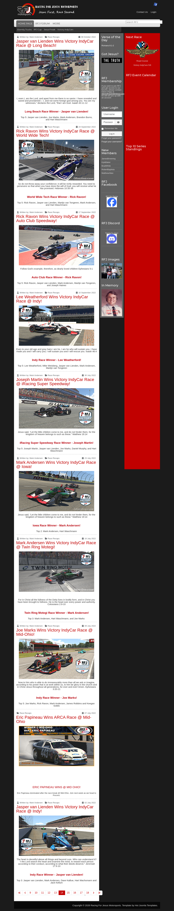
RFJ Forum (42, 23)
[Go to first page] (19, 893)
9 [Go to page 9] (30, 892)
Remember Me (111, 128)
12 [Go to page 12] (49, 892)
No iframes (142, 109)
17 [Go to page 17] (81, 892)
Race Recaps (54, 37)
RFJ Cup (38, 29)
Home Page (25, 23)
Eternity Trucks (24, 29)
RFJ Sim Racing (112, 196)
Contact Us (142, 12)
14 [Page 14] (62, 892)
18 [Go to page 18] (87, 892)
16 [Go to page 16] (74, 892)
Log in (111, 134)
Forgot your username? (112, 141)
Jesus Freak (49, 29)
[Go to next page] (93, 893)
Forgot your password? (112, 138)
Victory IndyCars (65, 29)
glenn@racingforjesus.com (113, 94)
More (56, 23)
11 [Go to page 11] (42, 892)
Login (153, 12)
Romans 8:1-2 (108, 45)
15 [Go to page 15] (68, 892)
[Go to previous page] (25, 893)
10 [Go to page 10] (36, 892)
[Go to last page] (99, 893)
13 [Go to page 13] (55, 892)
